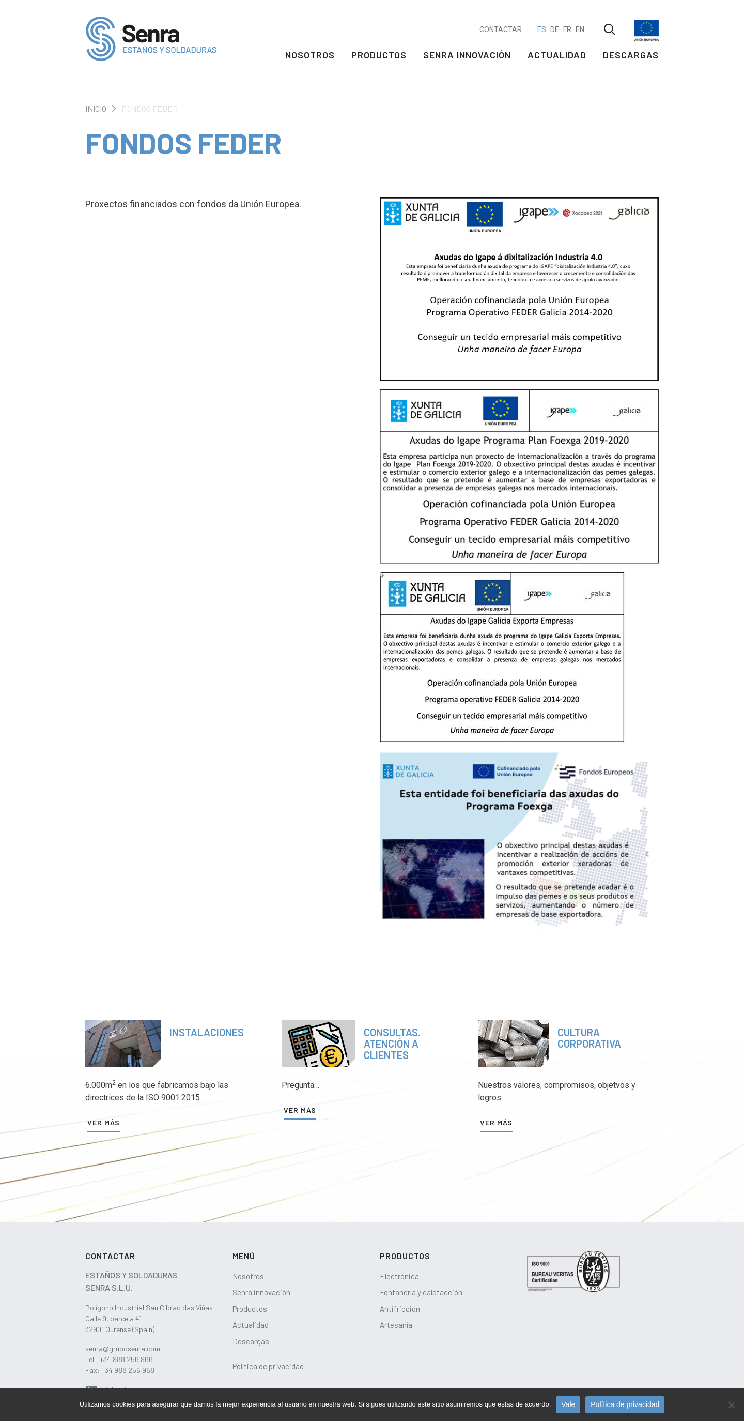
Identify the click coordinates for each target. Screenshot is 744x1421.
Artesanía (396, 1324)
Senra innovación (467, 58)
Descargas (631, 58)
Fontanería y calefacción (421, 1292)
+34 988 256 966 (126, 1359)
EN (580, 24)
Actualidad (557, 58)
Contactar (500, 24)
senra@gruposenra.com (122, 1348)
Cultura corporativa (589, 1038)
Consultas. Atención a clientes (392, 1043)
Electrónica (399, 1276)
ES (541, 24)
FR (567, 24)
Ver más (103, 1122)
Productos (379, 58)
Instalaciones (206, 1032)
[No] (731, 1405)
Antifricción (400, 1308)
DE (554, 24)
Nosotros (310, 58)
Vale (568, 1404)
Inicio (95, 108)
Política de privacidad (268, 1366)
